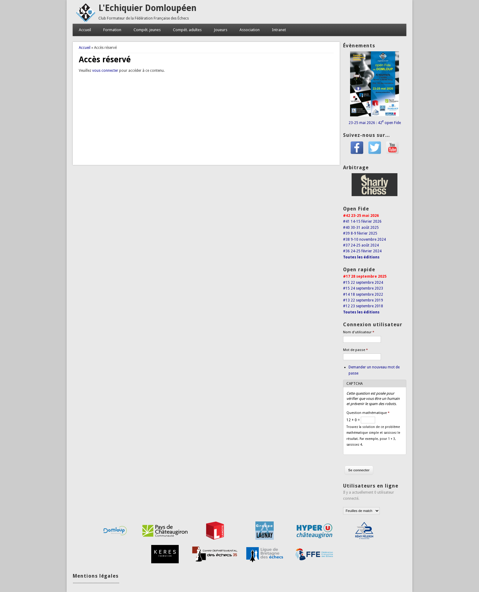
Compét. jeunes (147, 29)
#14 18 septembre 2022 (363, 294)
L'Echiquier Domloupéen (147, 8)
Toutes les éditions (361, 257)
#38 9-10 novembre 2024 (364, 239)
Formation (112, 29)
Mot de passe (355, 350)
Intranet (279, 29)
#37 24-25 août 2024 (361, 245)
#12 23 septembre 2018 (363, 306)
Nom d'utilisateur (358, 332)
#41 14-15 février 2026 (362, 221)
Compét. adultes (187, 29)
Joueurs (220, 29)
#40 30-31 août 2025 (361, 227)
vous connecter (105, 70)
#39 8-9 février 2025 (360, 233)
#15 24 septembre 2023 (363, 288)
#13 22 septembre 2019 (363, 300)
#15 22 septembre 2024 (363, 282)
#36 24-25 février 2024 (362, 251)
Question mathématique (367, 413)
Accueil (85, 29)
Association (250, 29)
